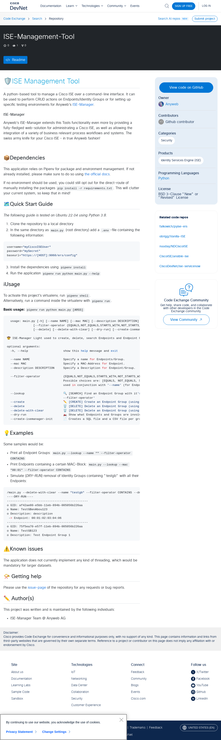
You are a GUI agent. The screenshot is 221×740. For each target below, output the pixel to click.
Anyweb (172, 104)
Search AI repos (169, 18)
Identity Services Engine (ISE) (181, 160)
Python (163, 178)
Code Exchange (14, 18)
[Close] (121, 720)
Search (37, 18)
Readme (18, 60)
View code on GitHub (186, 87)
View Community (186, 319)
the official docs (97, 174)
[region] (63, 727)
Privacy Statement (19, 732)
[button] (200, 319)
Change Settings (54, 732)
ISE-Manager (83, 104)
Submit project (204, 18)
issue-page (37, 587)
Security (166, 140)
